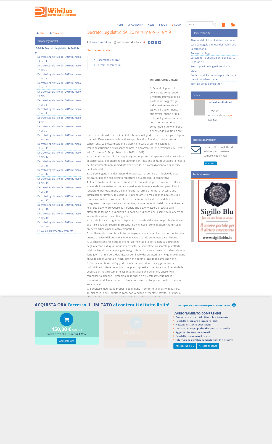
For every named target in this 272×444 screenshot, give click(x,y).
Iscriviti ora (210, 163)
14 (36, 52)
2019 (73, 48)
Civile (41, 33)
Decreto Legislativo (56, 48)
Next (233, 116)
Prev (195, 116)
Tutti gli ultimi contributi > (206, 83)
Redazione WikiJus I (102, 42)
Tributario (56, 33)
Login (176, 24)
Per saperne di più (184, 345)
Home (120, 24)
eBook (163, 24)
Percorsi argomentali (109, 65)
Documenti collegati (108, 59)
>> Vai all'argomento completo (55, 231)
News (151, 24)
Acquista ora (66, 341)
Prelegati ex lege (200, 53)
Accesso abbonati (208, 345)
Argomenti (135, 24)
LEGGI (38, 48)
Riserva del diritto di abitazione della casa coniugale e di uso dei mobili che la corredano (213, 44)
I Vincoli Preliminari (220, 102)
